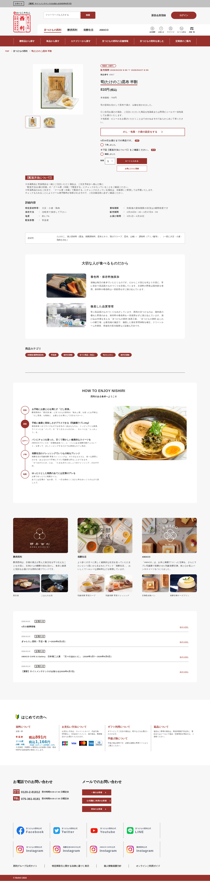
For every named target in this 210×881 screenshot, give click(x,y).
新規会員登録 (158, 15)
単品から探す (52, 41)
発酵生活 (88, 30)
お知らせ (161, 32)
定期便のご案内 (183, 41)
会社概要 (152, 32)
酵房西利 (72, 30)
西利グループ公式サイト (25, 866)
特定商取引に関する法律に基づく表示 (70, 866)
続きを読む (184, 627)
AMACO (103, 30)
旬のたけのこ (108, 355)
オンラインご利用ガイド (148, 866)
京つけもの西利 (52, 30)
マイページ (170, 32)
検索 (88, 15)
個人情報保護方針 (112, 866)
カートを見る (181, 32)
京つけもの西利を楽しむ (152, 41)
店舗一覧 (192, 32)
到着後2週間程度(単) (36, 355)
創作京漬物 (68, 355)
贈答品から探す (27, 41)
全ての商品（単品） (87, 355)
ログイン (184, 15)
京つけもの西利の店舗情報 (115, 41)
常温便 (53, 355)
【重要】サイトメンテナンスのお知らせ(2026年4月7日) (50, 4)
